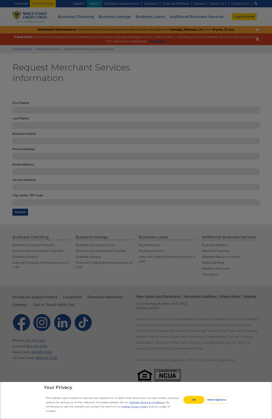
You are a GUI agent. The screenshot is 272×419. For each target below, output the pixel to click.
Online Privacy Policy (135, 406)
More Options (216, 399)
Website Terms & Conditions (147, 402)
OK (194, 399)
